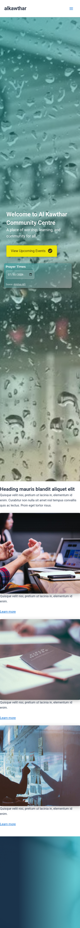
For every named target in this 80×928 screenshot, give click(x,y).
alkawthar (15, 8)
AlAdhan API (19, 284)
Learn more (8, 612)
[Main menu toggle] (71, 8)
